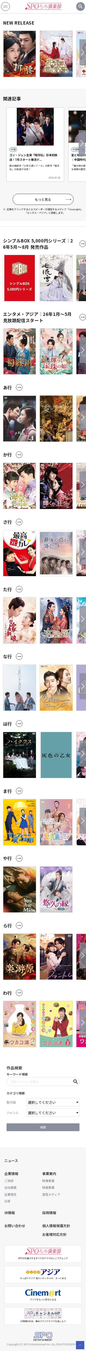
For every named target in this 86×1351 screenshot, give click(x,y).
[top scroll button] (80, 1345)
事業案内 (49, 1173)
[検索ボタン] (80, 6)
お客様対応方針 (54, 1234)
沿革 (7, 1201)
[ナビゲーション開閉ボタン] (5, 6)
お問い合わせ (14, 1225)
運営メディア (51, 1194)
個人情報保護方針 (56, 1225)
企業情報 (11, 1173)
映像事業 (48, 1181)
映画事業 (48, 1187)
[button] (82, 52)
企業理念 (10, 1194)
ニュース (11, 1160)
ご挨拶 (8, 1181)
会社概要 (10, 1187)
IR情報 (9, 1212)
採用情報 (49, 1212)
